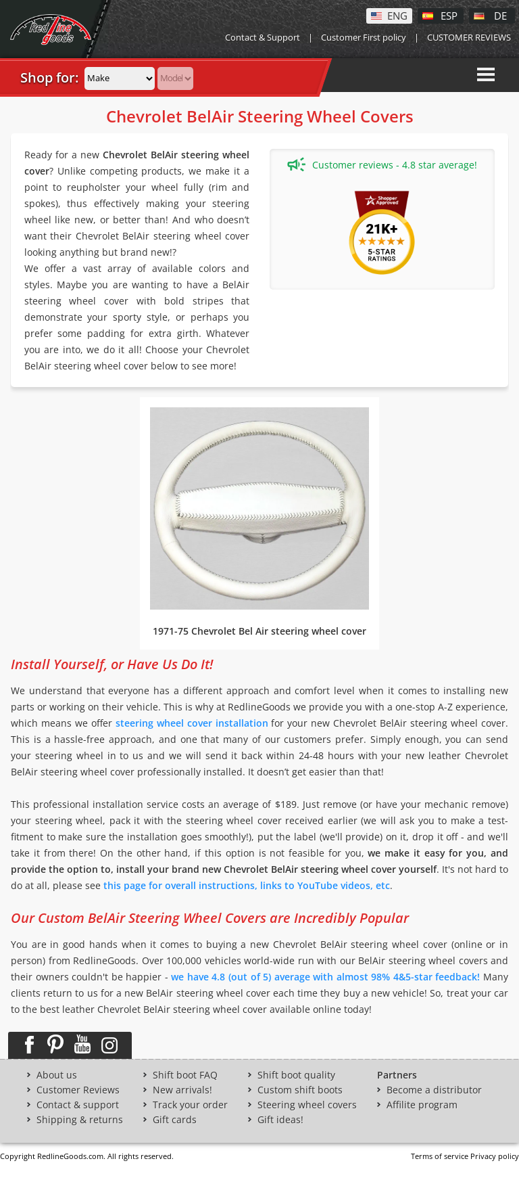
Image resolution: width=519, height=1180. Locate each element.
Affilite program (422, 1105)
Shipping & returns (79, 1120)
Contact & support (77, 1105)
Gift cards (175, 1120)
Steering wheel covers (307, 1105)
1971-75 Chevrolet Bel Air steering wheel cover (259, 631)
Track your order (190, 1105)
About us (56, 1075)
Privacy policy (494, 1156)
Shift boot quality (296, 1075)
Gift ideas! (280, 1120)
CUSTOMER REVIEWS (469, 37)
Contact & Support (262, 37)
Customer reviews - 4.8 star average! (382, 164)
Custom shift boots (300, 1090)
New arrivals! (182, 1090)
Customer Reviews (78, 1090)
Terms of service (439, 1156)
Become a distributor (434, 1090)
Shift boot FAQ (185, 1075)
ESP (449, 15)
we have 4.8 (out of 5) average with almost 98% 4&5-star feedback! (325, 976)
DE (500, 15)
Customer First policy (363, 37)
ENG (397, 15)
